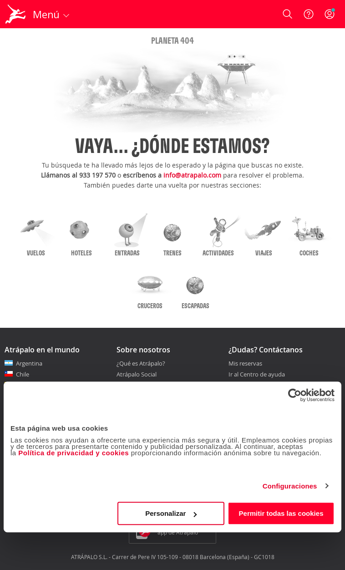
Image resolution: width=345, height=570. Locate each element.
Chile (22, 374)
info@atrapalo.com (192, 175)
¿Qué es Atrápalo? (141, 363)
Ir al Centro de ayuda (256, 374)
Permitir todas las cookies (281, 513)
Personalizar (171, 513)
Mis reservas (245, 363)
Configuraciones (290, 486)
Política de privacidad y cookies (73, 453)
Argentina (29, 363)
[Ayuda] (308, 14)
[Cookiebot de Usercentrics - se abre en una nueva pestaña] (295, 395)
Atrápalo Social (137, 374)
